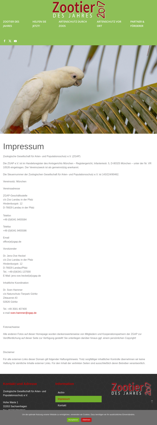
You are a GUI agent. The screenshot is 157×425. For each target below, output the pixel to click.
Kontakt (62, 405)
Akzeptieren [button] (73, 420)
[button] (152, 401)
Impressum (64, 399)
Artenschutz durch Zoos (73, 24)
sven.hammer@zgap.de (23, 313)
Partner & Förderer (137, 24)
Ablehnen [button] (86, 420)
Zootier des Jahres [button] (11, 24)
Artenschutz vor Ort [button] (109, 24)
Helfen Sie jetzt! (39, 24)
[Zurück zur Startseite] (78, 9)
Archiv (61, 392)
